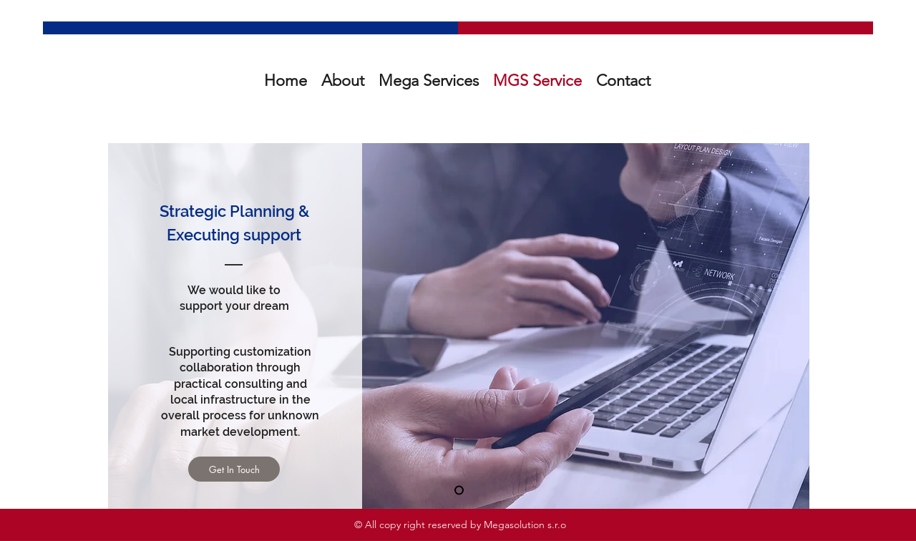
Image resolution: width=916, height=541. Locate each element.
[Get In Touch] (234, 469)
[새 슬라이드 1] (459, 490)
